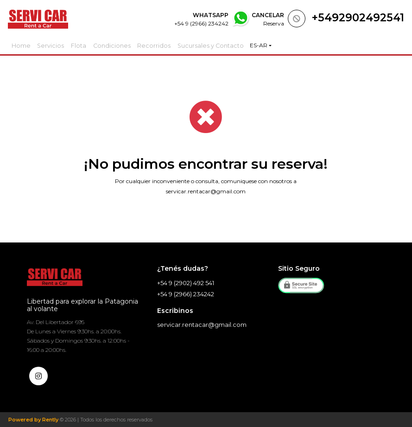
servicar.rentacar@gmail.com (206, 191)
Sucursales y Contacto (215, 45)
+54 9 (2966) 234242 (185, 294)
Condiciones (118, 45)
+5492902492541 (358, 17)
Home (22, 45)
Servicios (53, 45)
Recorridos (160, 45)
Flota (83, 45)
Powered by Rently (33, 419)
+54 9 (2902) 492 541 (185, 283)
